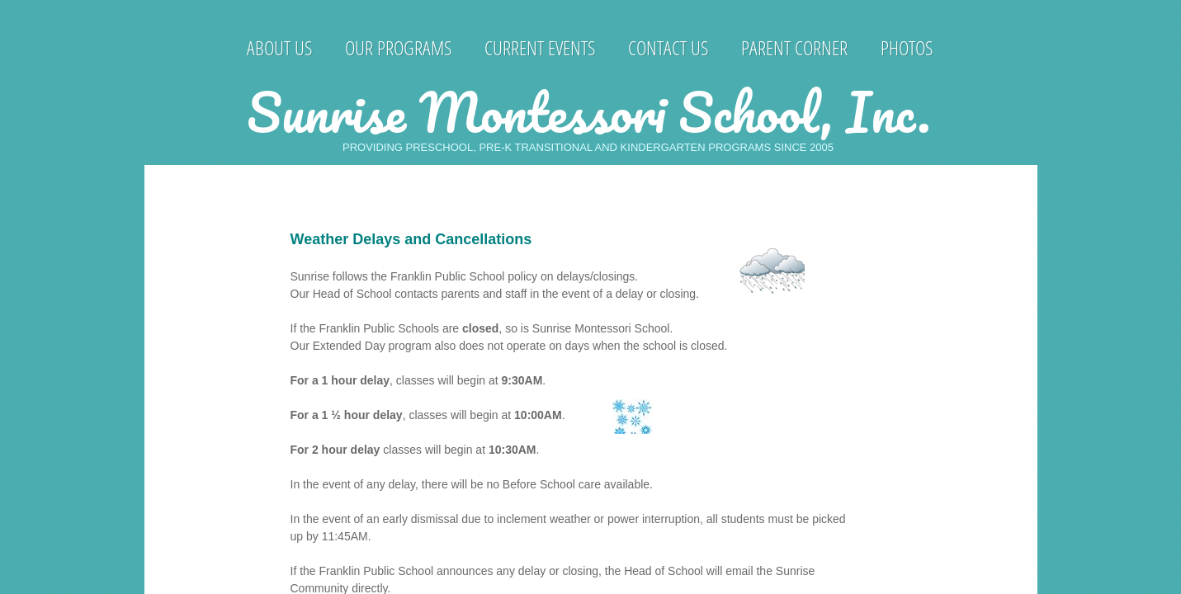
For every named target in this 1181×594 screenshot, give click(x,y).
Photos (907, 47)
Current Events (539, 47)
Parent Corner (794, 47)
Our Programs (398, 47)
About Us (279, 47)
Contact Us (668, 47)
